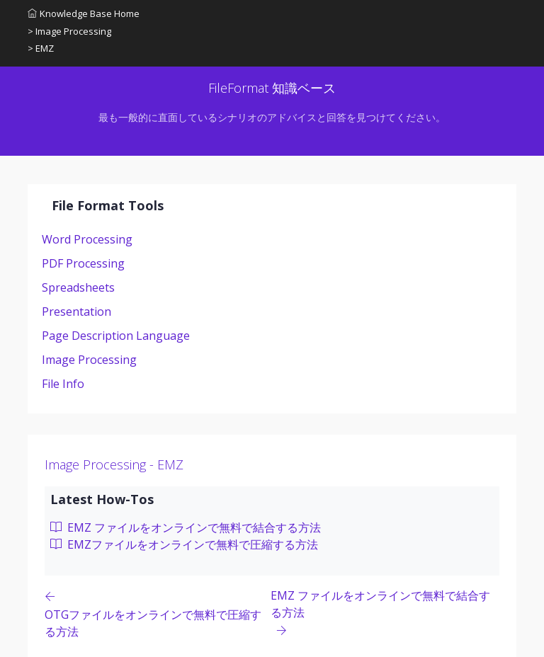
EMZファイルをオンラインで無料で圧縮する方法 (184, 544)
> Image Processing (69, 31)
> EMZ (41, 48)
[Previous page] (158, 613)
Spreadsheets (78, 287)
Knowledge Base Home (84, 13)
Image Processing (89, 359)
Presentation (76, 311)
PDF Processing (83, 263)
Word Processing (87, 239)
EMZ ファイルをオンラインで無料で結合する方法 (185, 527)
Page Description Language (116, 335)
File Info (63, 384)
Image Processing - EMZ (114, 464)
